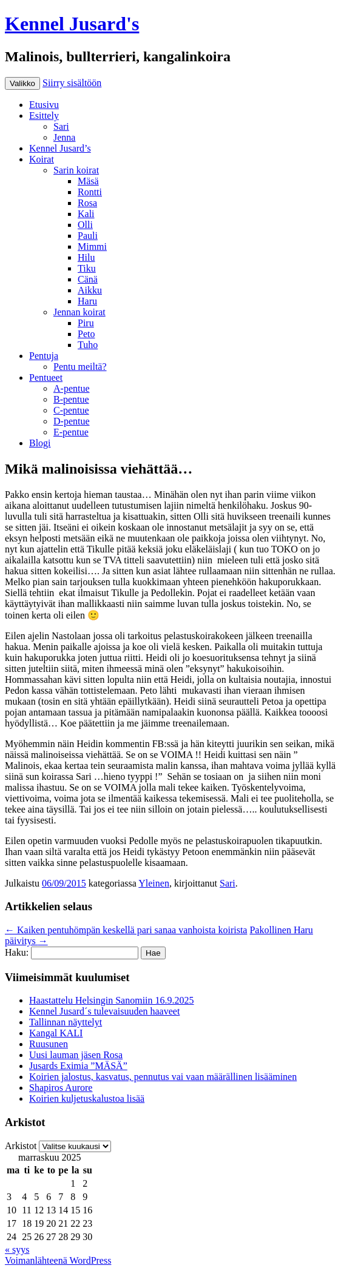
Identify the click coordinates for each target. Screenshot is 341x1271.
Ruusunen (48, 1044)
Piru (86, 323)
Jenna (64, 137)
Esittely (44, 115)
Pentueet (45, 377)
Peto (86, 334)
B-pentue (71, 399)
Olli (85, 225)
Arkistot (20, 1146)
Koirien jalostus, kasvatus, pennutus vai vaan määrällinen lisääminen (163, 1076)
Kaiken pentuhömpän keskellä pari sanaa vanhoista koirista (126, 930)
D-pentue (71, 421)
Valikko (22, 83)
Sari (61, 126)
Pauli (88, 235)
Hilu (86, 257)
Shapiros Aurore (60, 1087)
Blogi (40, 443)
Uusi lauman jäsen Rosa (76, 1055)
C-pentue (71, 410)
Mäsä (88, 181)
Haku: (17, 952)
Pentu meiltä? (80, 366)
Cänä (88, 279)
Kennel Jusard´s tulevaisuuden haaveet (104, 1011)
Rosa (87, 203)
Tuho (88, 345)
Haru (87, 301)
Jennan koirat (79, 312)
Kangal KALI (56, 1033)
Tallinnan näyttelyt (65, 1022)
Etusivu (44, 104)
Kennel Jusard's (72, 24)
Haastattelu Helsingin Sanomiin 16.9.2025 (111, 1000)
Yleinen (153, 883)
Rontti (90, 192)
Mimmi (92, 246)
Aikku (90, 290)
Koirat (41, 159)
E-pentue (71, 432)
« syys (17, 1249)
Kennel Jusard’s (60, 148)
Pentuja (43, 355)
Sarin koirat (76, 170)
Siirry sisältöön (71, 83)
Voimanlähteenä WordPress (58, 1260)
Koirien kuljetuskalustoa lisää (86, 1098)
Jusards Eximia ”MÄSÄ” (78, 1066)
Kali (86, 214)
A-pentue (71, 388)
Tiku (87, 268)
